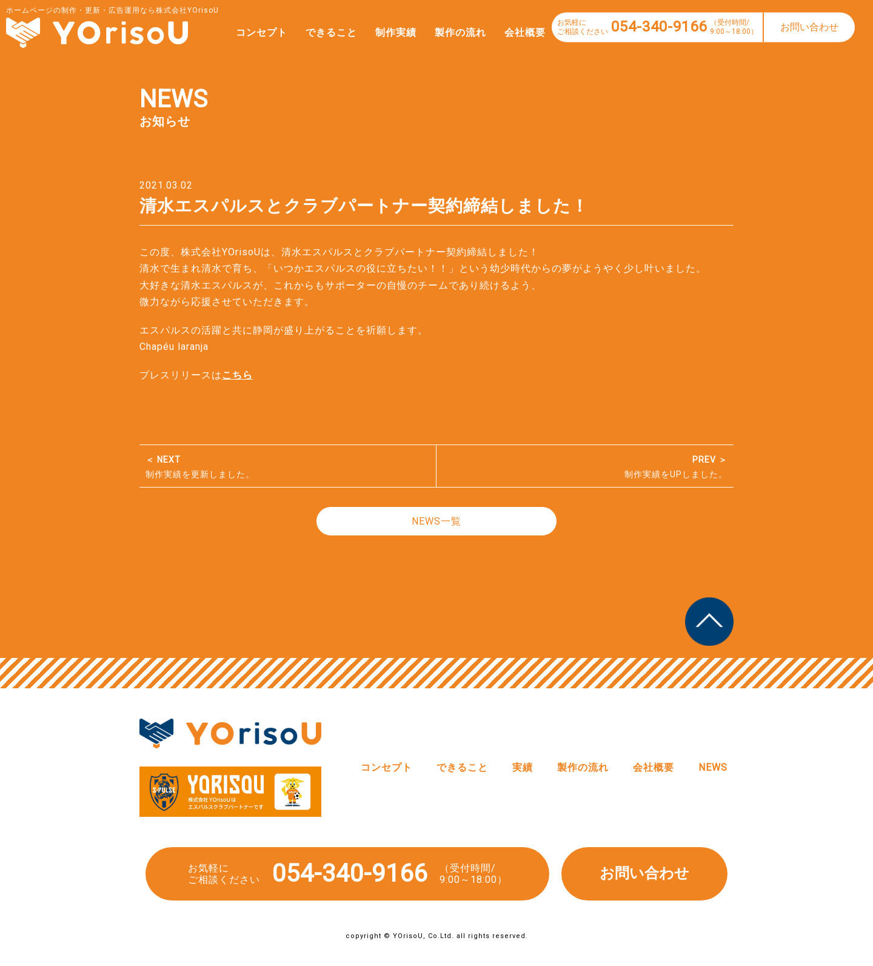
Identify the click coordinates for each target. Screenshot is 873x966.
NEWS (713, 767)
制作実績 (383, 32)
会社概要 (513, 32)
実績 (522, 767)
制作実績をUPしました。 (585, 467)
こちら (237, 375)
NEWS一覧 (436, 521)
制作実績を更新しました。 (288, 467)
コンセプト (249, 32)
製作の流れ (448, 32)
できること (319, 32)
